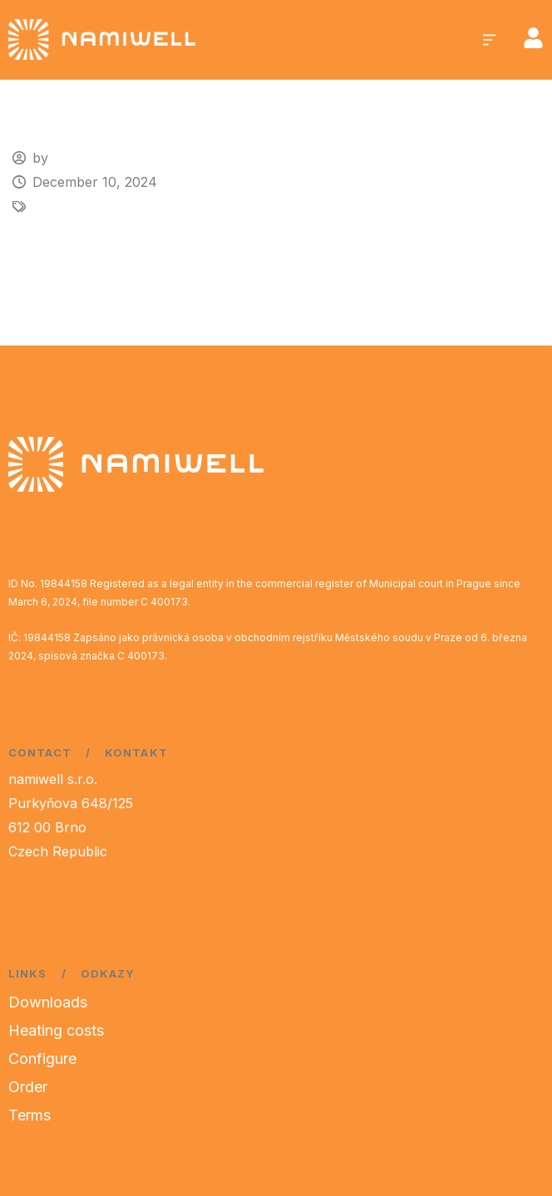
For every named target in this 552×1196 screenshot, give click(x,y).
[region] (216, 1065)
